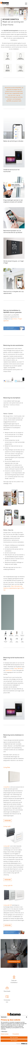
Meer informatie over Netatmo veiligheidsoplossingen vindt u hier (13, 588)
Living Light (7, 826)
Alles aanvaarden (14, 1037)
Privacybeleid (16, 1034)
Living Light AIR (7, 905)
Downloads (7, 989)
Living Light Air (8, 885)
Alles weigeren (14, 1040)
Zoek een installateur (14, 961)
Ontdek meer (7, 820)
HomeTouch (9, 670)
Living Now (6, 767)
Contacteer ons (7, 999)
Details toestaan (4, 1034)
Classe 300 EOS (18, 668)
